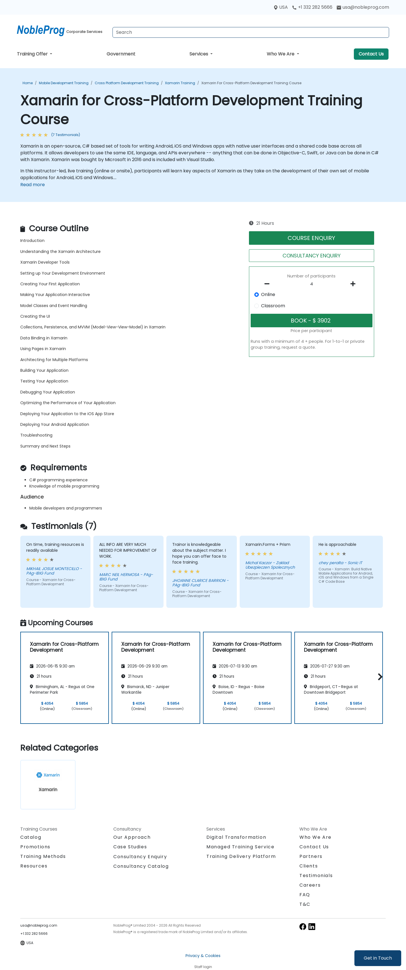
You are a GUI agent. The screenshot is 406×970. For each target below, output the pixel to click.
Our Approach (132, 837)
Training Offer (33, 54)
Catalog (30, 837)
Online (268, 294)
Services (199, 54)
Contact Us (371, 54)
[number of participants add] (354, 283)
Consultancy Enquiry (140, 856)
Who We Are (281, 54)
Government (121, 54)
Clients (308, 866)
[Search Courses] (250, 32)
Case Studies (130, 847)
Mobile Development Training (64, 83)
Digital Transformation (236, 837)
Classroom (273, 305)
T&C (304, 904)
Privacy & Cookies (203, 955)
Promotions (35, 847)
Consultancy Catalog (141, 866)
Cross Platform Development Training (127, 83)
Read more (32, 184)
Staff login (203, 966)
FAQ (304, 894)
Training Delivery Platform (241, 856)
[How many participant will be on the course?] (312, 284)
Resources (33, 866)
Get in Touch (378, 958)
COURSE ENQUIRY (311, 238)
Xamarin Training (180, 83)
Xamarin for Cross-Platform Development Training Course (251, 83)
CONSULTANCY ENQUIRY (312, 255)
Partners (311, 856)
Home (28, 83)
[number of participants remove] (269, 283)
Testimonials (316, 875)
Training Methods (43, 856)
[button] (378, 676)
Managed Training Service (240, 847)
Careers (310, 885)
